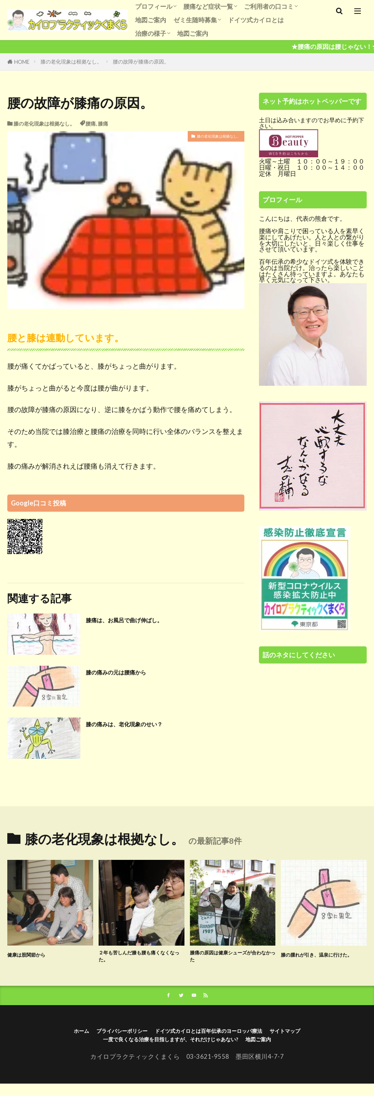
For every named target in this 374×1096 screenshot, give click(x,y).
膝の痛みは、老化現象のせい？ (143, 723)
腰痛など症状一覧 (208, 6)
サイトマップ (316, 1038)
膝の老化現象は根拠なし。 (71, 61)
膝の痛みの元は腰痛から (131, 671)
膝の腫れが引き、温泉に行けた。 (323, 959)
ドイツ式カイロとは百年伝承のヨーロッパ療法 (215, 1038)
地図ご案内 (150, 20)
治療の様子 (150, 33)
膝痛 (103, 123)
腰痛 (90, 123)
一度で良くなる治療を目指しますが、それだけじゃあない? (166, 1050)
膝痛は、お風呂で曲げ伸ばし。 (143, 619)
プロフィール (153, 6)
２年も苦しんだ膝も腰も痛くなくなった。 (141, 959)
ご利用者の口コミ (269, 6)
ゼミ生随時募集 (195, 20)
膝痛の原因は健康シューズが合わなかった (232, 959)
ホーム (47, 1038)
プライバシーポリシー (100, 1038)
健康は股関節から (33, 954)
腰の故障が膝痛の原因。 (141, 61)
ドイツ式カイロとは (256, 20)
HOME (22, 62)
